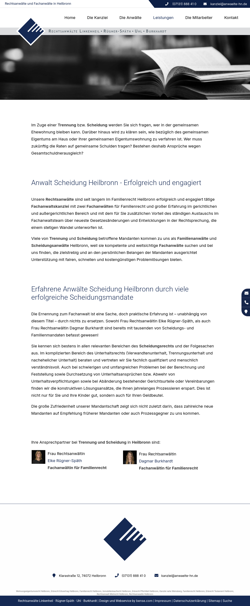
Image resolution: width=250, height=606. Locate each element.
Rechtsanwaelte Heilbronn (141, 594)
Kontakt (231, 17)
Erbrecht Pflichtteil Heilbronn (145, 591)
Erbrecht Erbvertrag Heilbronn (64, 591)
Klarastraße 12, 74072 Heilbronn (82, 576)
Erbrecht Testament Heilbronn (219, 591)
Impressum (163, 601)
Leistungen (163, 17)
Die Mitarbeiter (198, 17)
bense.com (144, 601)
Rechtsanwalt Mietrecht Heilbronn (112, 594)
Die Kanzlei (97, 17)
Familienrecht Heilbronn (91, 591)
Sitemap (214, 601)
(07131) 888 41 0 (134, 576)
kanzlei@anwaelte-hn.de (229, 4)
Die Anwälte (130, 17)
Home (69, 17)
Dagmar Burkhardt (156, 461)
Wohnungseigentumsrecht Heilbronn (33, 591)
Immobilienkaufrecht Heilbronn (117, 591)
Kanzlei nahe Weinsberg (171, 591)
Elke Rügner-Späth (65, 460)
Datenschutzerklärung (189, 601)
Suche (227, 601)
